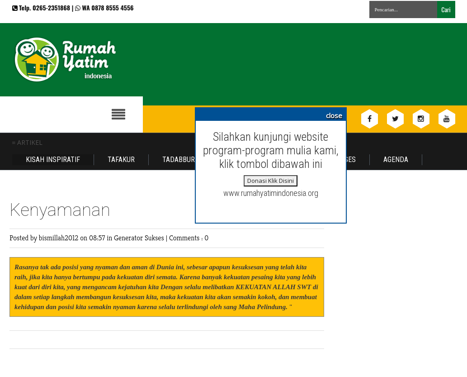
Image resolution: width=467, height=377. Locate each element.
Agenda (395, 159)
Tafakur (121, 159)
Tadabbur (178, 159)
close (334, 115)
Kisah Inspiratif (53, 159)
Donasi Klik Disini (270, 181)
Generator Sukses (140, 238)
